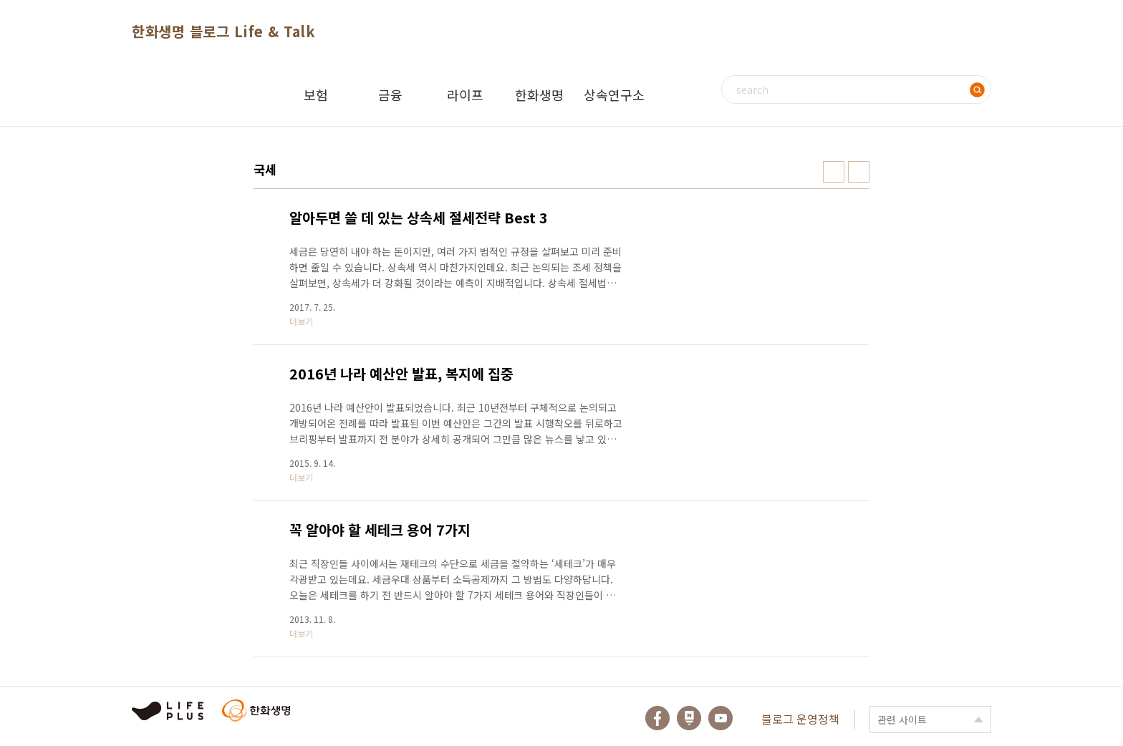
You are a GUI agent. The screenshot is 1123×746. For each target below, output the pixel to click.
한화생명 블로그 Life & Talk (223, 31)
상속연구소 (614, 94)
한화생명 (539, 94)
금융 (390, 94)
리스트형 (858, 172)
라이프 (465, 94)
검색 (977, 89)
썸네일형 (833, 172)
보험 (316, 94)
